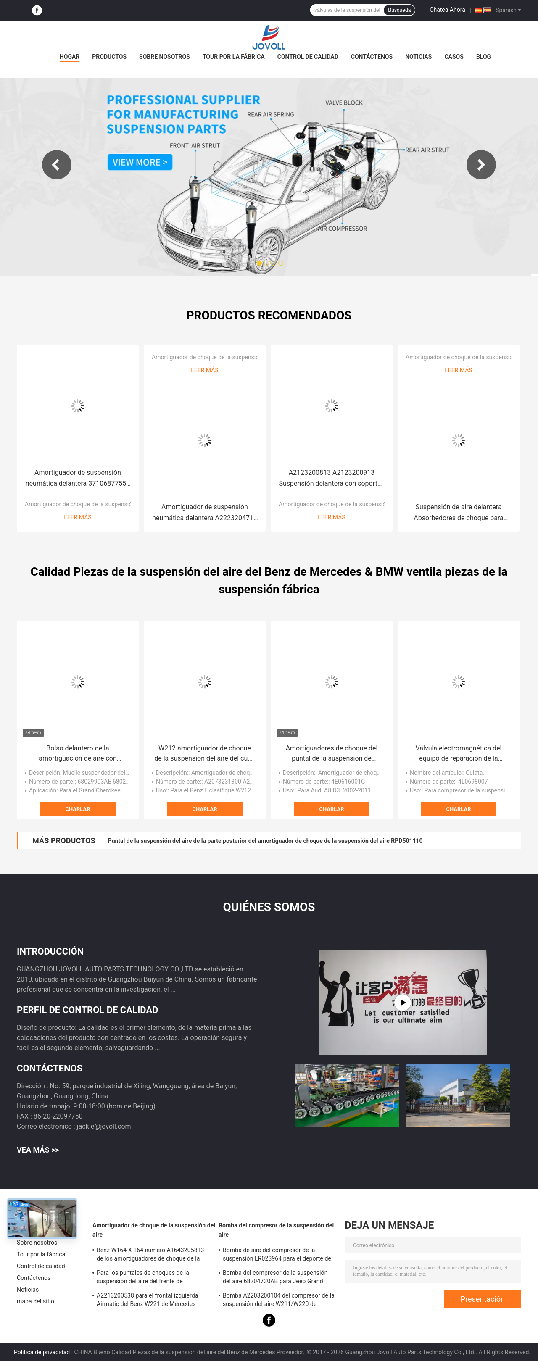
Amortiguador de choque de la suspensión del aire (90, 504)
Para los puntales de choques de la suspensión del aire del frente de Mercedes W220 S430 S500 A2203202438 (153, 1278)
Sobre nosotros (164, 56)
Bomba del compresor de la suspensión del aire (276, 1230)
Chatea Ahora (447, 9)
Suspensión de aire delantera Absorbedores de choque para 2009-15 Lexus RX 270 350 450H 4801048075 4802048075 (459, 513)
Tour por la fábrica (234, 56)
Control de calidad (307, 56)
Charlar (77, 809)
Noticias (418, 56)
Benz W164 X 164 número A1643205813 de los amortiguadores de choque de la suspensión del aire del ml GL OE (150, 1255)
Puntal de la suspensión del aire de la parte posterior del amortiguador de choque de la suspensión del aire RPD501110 (265, 840)
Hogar (69, 56)
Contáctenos (372, 56)
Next (481, 164)
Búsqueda (399, 10)
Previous (56, 164)
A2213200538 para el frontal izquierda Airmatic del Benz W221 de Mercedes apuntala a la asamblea (147, 1301)
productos (109, 56)
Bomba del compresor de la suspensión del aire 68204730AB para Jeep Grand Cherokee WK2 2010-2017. (275, 1278)
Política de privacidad (42, 1352)
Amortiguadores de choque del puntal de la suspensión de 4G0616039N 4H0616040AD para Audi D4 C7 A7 (332, 753)
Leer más (77, 517)
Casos (453, 56)
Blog (483, 56)
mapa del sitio (35, 1301)
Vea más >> (38, 1149)
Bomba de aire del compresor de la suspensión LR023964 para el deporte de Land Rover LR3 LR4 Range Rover (277, 1255)
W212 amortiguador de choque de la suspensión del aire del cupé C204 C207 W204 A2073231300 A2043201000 (204, 753)
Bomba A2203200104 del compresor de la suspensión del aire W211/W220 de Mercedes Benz (279, 1301)
